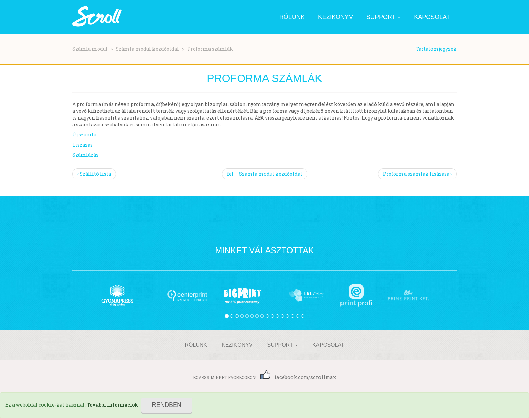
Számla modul (90, 49)
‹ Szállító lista (94, 174)
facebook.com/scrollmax (298, 377)
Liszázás (82, 144)
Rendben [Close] (167, 404)
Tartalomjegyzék (436, 49)
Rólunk (292, 17)
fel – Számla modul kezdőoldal (264, 174)
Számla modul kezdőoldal (147, 49)
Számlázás (85, 155)
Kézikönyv (335, 17)
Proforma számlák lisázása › (417, 174)
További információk (112, 404)
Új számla (84, 134)
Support (383, 17)
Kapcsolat (432, 17)
